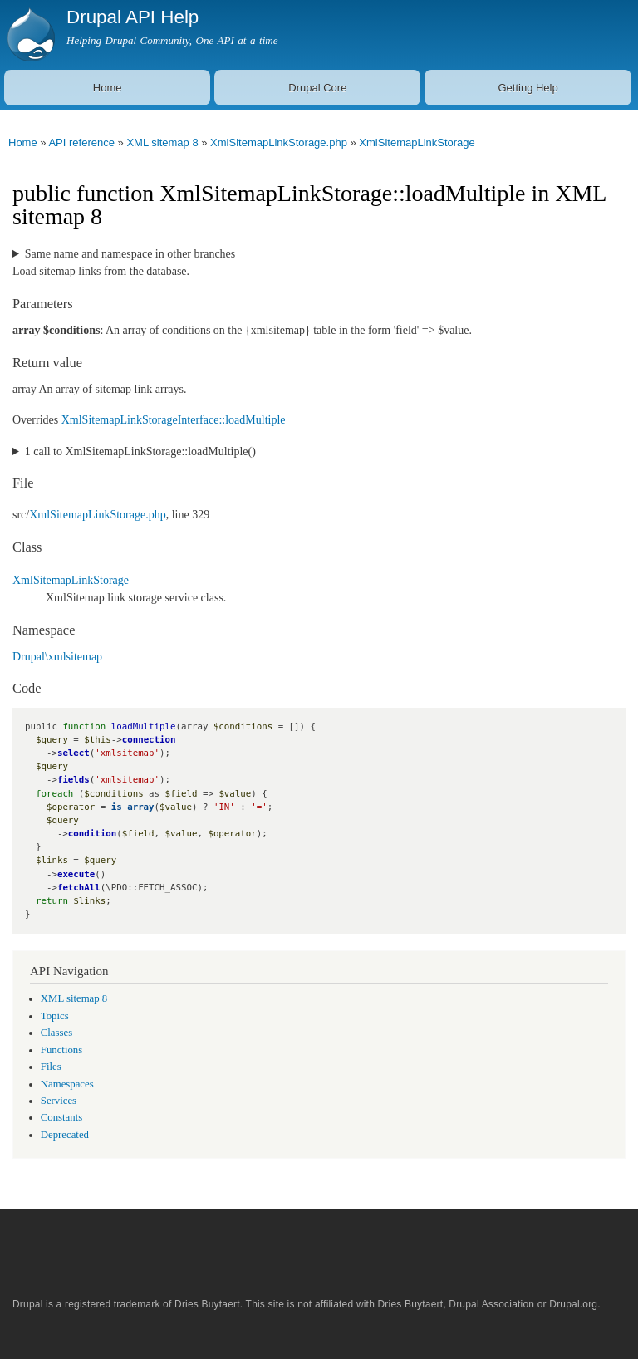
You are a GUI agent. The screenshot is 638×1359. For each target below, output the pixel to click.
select (73, 753)
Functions (61, 1050)
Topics (55, 1016)
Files (51, 1066)
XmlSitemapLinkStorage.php (278, 142)
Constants (61, 1117)
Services (58, 1100)
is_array (133, 807)
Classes (56, 1032)
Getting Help (527, 87)
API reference (81, 142)
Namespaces (67, 1084)
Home (107, 87)
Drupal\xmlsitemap (57, 656)
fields (73, 779)
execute (76, 874)
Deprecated (65, 1135)
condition (92, 833)
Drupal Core (317, 87)
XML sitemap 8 (162, 142)
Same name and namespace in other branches (130, 254)
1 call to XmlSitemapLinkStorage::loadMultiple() (140, 451)
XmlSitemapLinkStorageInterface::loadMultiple (173, 420)
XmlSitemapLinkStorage (416, 142)
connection (149, 739)
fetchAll (79, 887)
